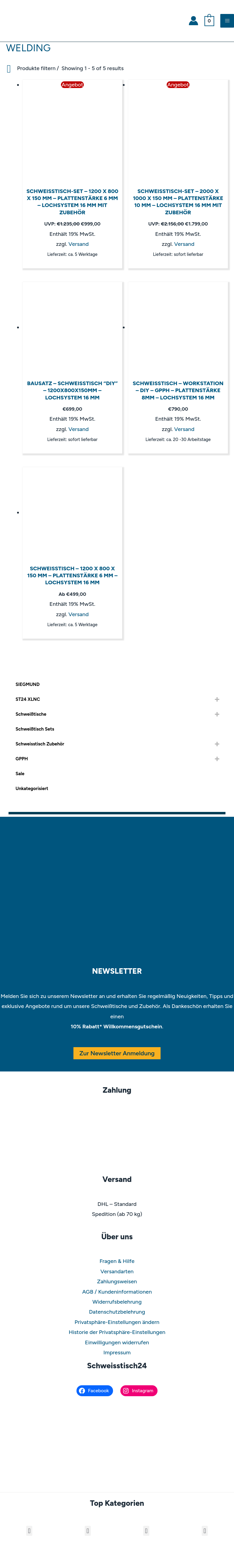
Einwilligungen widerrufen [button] (117, 1342)
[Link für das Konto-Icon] (193, 20)
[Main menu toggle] (227, 21)
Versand (79, 244)
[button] (29, 1531)
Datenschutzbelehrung (117, 1311)
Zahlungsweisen (117, 1281)
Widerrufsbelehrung (117, 1301)
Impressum (117, 1352)
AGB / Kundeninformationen (117, 1291)
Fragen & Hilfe (117, 1261)
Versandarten (117, 1271)
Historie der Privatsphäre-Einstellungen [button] (117, 1332)
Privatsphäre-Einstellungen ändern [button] (117, 1322)
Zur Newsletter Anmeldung (117, 1053)
